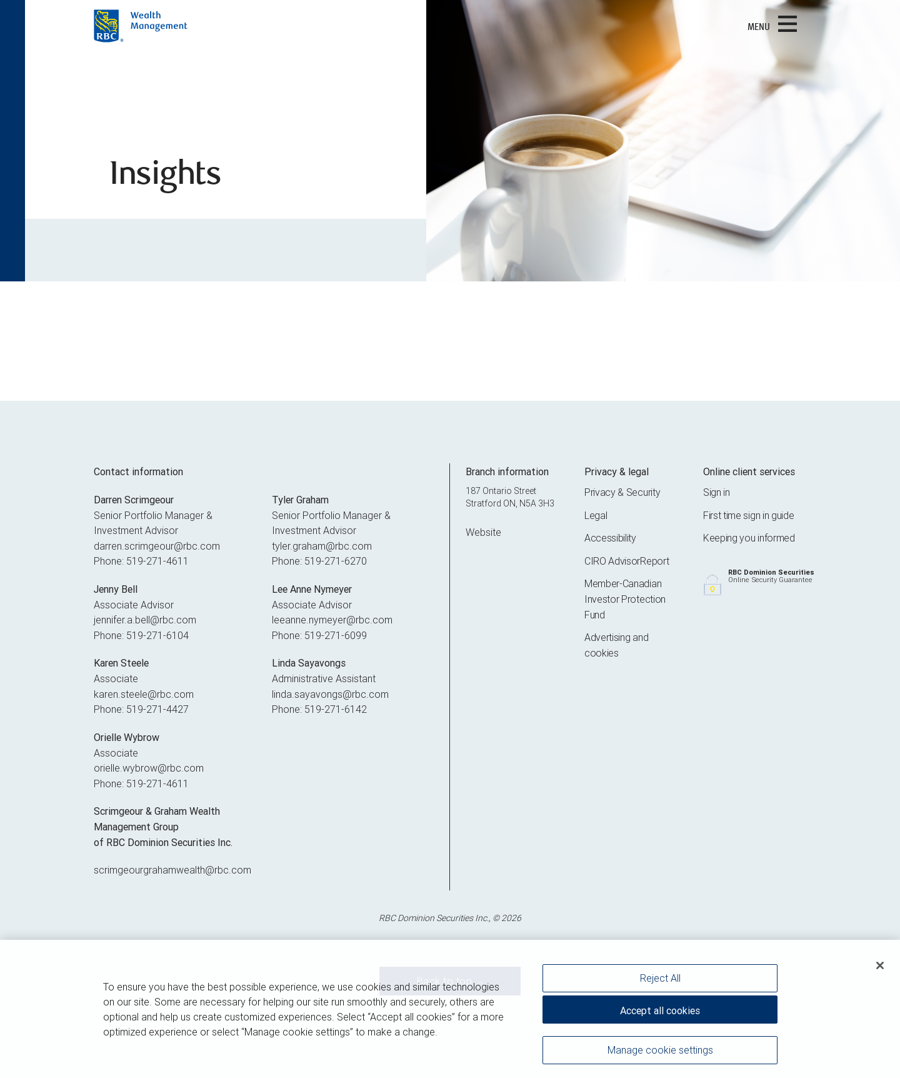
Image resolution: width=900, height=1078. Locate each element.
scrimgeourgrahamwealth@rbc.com (172, 870)
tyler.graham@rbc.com (322, 546)
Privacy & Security (622, 492)
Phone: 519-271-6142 (319, 709)
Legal (595, 515)
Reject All (660, 981)
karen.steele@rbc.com (144, 694)
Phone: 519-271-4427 (141, 709)
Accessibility (610, 537)
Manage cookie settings (660, 1053)
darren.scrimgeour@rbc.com (157, 546)
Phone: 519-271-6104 (141, 635)
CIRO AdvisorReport (626, 561)
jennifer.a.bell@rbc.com (145, 619)
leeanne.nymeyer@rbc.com (332, 619)
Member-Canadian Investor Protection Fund (625, 598)
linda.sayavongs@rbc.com (330, 694)
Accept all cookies (660, 1014)
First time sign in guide (748, 515)
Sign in (716, 492)
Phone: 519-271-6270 (319, 561)
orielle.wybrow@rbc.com (149, 768)
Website (483, 532)
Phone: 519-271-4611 (141, 561)
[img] (450, 140)
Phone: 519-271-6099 (319, 635)
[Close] (880, 969)
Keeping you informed (749, 537)
